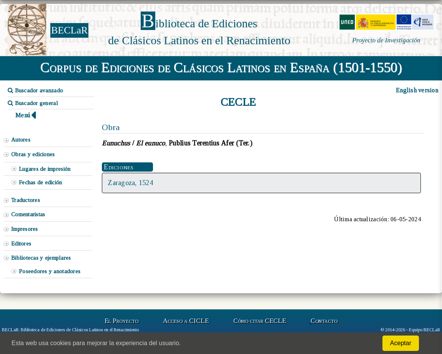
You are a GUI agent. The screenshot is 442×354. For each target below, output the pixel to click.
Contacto (324, 320)
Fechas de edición (40, 182)
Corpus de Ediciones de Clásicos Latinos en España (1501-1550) (221, 67)
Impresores (24, 229)
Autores (20, 140)
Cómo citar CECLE (259, 320)
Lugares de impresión (44, 169)
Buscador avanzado (35, 90)
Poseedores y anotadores (49, 271)
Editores (21, 243)
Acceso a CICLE (186, 320)
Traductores (25, 200)
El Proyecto (121, 320)
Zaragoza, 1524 (130, 183)
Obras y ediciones (33, 154)
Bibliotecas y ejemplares (41, 258)
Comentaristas (28, 214)
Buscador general (33, 103)
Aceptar (400, 343)
